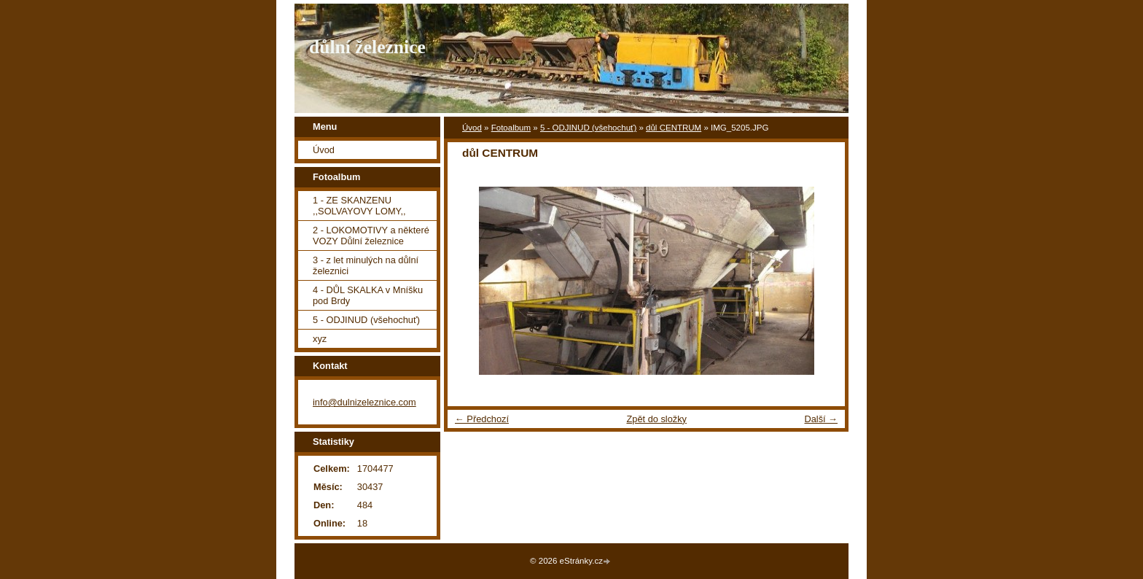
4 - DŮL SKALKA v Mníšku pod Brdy (368, 295)
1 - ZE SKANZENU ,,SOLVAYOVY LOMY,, (359, 206)
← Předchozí (482, 418)
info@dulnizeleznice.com (364, 402)
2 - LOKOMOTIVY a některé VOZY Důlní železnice (371, 235)
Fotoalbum (511, 127)
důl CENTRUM (673, 127)
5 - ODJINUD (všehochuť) (588, 127)
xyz (320, 338)
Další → (821, 418)
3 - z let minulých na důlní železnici (365, 265)
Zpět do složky (656, 418)
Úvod (472, 127)
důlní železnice (367, 47)
